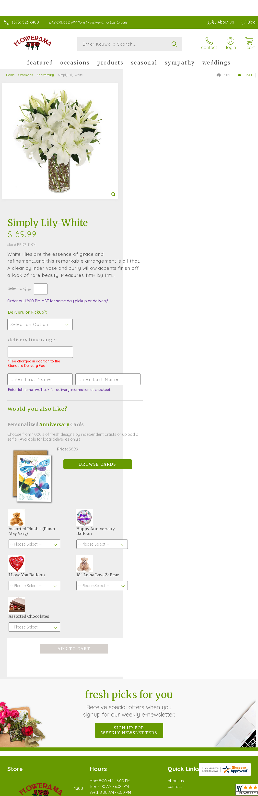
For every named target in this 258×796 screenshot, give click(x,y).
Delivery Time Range (155, 211)
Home (10, 75)
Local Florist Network (207, 741)
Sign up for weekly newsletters (129, 597)
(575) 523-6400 (25, 22)
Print (224, 75)
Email (245, 75)
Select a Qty (142, 160)
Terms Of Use (143, 741)
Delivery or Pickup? (150, 183)
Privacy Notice (172, 741)
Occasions (25, 75)
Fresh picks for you (129, 570)
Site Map (238, 741)
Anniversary (45, 75)
